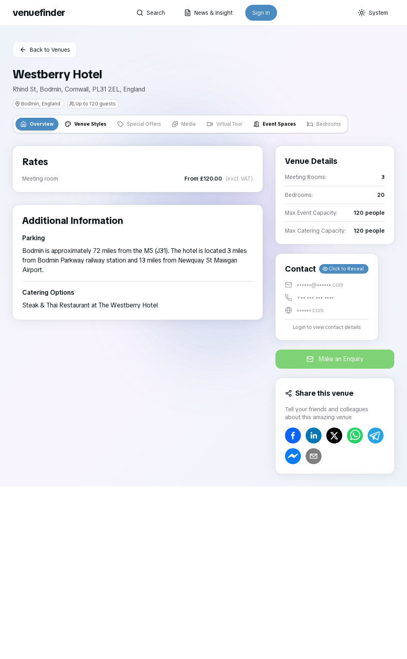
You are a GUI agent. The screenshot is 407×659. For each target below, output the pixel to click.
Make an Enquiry (335, 359)
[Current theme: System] (372, 13)
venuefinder (39, 12)
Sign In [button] (261, 12)
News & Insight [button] (208, 12)
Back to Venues (44, 49)
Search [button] (150, 12)
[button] (326, 297)
